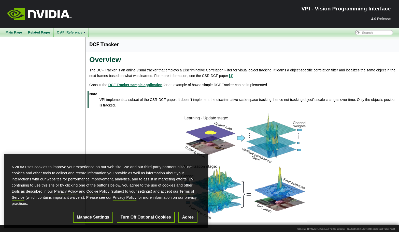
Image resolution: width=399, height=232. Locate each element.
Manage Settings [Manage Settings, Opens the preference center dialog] (93, 217)
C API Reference (71, 32)
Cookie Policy (98, 191)
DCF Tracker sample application (135, 85)
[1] (231, 76)
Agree (188, 217)
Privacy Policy (66, 191)
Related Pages (39, 32)
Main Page (14, 32)
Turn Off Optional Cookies (146, 217)
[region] (106, 191)
